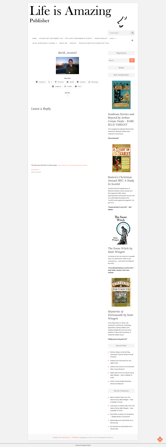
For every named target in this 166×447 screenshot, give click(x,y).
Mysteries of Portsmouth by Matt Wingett (120, 315)
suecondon (114, 406)
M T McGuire (114, 426)
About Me (63, 43)
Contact (73, 43)
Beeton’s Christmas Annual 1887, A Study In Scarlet (121, 180)
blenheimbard (115, 420)
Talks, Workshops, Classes (43, 43)
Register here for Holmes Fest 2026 (94, 43)
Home (34, 38)
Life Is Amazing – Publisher (68, 437)
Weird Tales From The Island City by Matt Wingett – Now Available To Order (122, 375)
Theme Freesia (93, 437)
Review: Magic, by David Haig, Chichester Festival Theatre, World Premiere (121, 354)
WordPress (109, 437)
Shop (112, 38)
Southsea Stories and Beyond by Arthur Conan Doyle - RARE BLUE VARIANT (121, 119)
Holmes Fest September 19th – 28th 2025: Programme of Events (65, 38)
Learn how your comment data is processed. (73, 165)
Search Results (101, 38)
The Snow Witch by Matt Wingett (120, 250)
